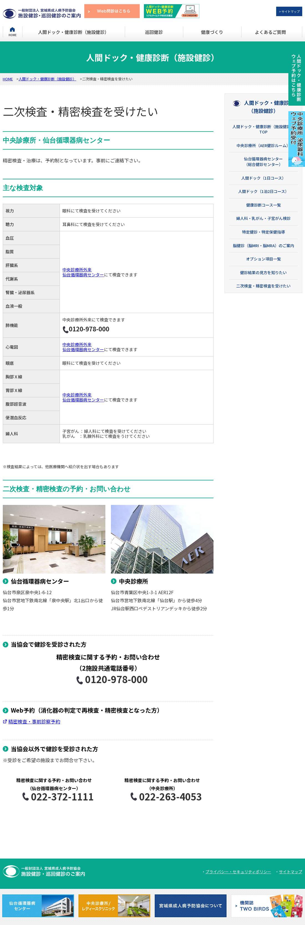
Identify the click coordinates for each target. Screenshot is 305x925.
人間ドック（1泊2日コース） (263, 191)
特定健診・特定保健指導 (263, 232)
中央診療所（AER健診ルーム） (263, 145)
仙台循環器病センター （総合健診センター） (263, 161)
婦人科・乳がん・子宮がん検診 (263, 218)
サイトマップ (290, 871)
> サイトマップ (289, 11)
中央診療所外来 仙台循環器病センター (83, 272)
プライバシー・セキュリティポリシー (238, 871)
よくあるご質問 (270, 32)
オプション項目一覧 (263, 259)
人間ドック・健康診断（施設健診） (73, 32)
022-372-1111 (54, 796)
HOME (13, 34)
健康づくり (212, 32)
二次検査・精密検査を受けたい (263, 286)
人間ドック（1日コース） (263, 178)
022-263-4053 (162, 796)
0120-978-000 (108, 679)
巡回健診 (154, 32)
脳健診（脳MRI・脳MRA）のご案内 (263, 245)
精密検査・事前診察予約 (34, 721)
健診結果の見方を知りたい (263, 272)
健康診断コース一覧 (263, 205)
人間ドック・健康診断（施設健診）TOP (263, 129)
